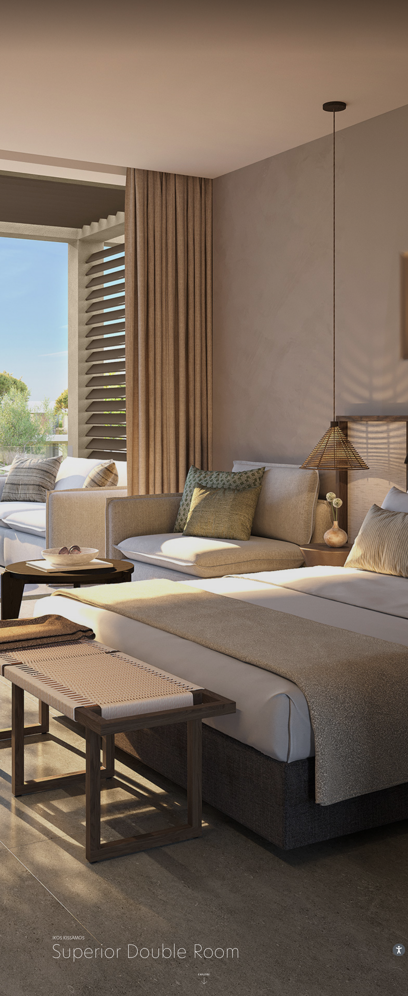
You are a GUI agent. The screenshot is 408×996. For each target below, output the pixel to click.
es (375, 12)
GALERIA (306, 12)
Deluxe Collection (240, 12)
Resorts (201, 12)
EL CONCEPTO (120, 12)
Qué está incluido (163, 12)
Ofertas (279, 12)
